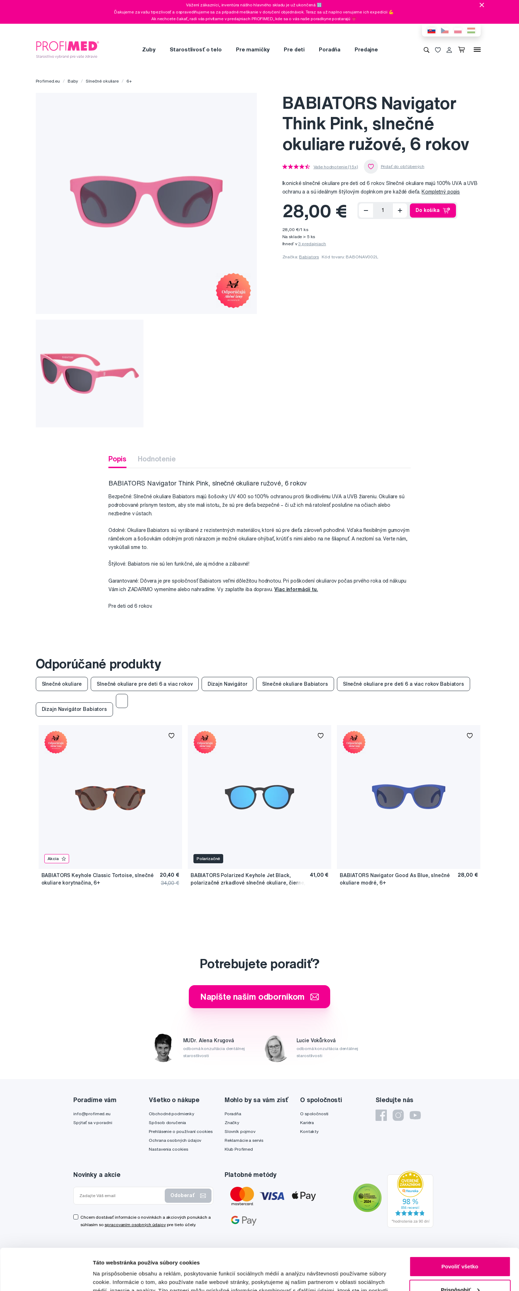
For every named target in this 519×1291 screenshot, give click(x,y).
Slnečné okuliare (102, 81)
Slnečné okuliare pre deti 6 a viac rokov (144, 683)
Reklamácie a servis (244, 1140)
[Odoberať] (366, 210)
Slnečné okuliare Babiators (295, 683)
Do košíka (433, 210)
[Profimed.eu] (68, 49)
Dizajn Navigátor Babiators (74, 709)
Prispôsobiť (460, 1248)
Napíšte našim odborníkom (259, 996)
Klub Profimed (239, 1149)
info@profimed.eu (92, 1113)
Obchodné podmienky (171, 1113)
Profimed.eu (48, 81)
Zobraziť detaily (113, 1277)
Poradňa (329, 49)
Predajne (366, 49)
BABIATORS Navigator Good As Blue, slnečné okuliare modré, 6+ (395, 879)
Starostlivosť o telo (196, 49)
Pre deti (294, 49)
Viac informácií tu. (296, 589)
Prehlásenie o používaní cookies (181, 1131)
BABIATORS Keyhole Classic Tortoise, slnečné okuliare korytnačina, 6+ (97, 879)
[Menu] (477, 49)
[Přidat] (400, 210)
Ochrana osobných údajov (175, 1140)
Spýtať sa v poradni (92, 1122)
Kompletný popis (441, 191)
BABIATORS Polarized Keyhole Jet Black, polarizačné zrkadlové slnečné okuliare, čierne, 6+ (248, 879)
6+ (129, 81)
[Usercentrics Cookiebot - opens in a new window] (46, 1277)
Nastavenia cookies (168, 1149)
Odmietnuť (459, 1271)
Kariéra (307, 1122)
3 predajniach (312, 243)
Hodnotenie (157, 458)
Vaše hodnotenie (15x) (336, 167)
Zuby (148, 49)
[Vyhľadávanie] (426, 49)
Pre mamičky (253, 49)
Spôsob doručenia (167, 1122)
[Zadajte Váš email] (121, 1195)
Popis (117, 458)
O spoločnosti (314, 1113)
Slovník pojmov (240, 1131)
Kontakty (309, 1131)
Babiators (309, 256)
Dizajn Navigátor (228, 683)
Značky (232, 1122)
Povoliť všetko (459, 1225)
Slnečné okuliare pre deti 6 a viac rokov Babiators (403, 683)
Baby (73, 81)
